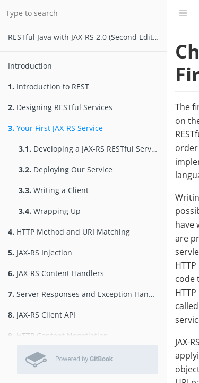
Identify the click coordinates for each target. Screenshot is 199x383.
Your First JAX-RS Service (55, 128)
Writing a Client (54, 190)
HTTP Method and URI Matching (69, 232)
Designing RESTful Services (60, 107)
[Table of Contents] (183, 13)
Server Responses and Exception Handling (87, 294)
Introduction (30, 66)
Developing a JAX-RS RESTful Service (90, 149)
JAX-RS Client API (41, 315)
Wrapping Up (50, 211)
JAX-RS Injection (40, 252)
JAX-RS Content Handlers (56, 273)
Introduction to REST (48, 86)
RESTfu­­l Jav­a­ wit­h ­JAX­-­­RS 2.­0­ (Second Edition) (87, 37)
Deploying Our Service (66, 169)
